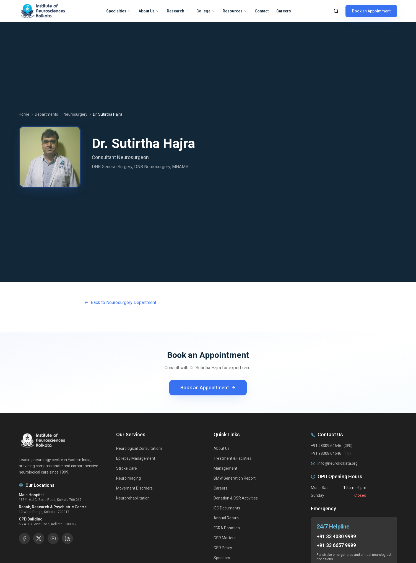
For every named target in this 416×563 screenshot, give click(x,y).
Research (178, 11)
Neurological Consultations (139, 448)
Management (225, 468)
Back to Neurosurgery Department (120, 302)
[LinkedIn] (67, 538)
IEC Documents (227, 508)
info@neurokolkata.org (338, 463)
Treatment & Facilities (232, 458)
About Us (149, 11)
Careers (283, 11)
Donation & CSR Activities (236, 498)
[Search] (336, 11)
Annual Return (226, 518)
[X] (38, 538)
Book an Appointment (371, 11)
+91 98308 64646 (326, 453)
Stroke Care (126, 468)
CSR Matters (225, 538)
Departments (46, 114)
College (205, 11)
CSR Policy (223, 548)
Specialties (118, 11)
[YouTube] (53, 538)
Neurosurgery (75, 114)
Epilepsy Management (135, 458)
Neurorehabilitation (133, 498)
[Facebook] (24, 538)
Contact (262, 11)
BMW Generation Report (235, 478)
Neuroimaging (128, 478)
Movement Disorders (134, 488)
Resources (235, 11)
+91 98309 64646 (326, 445)
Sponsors (222, 558)
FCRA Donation (227, 528)
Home (24, 114)
